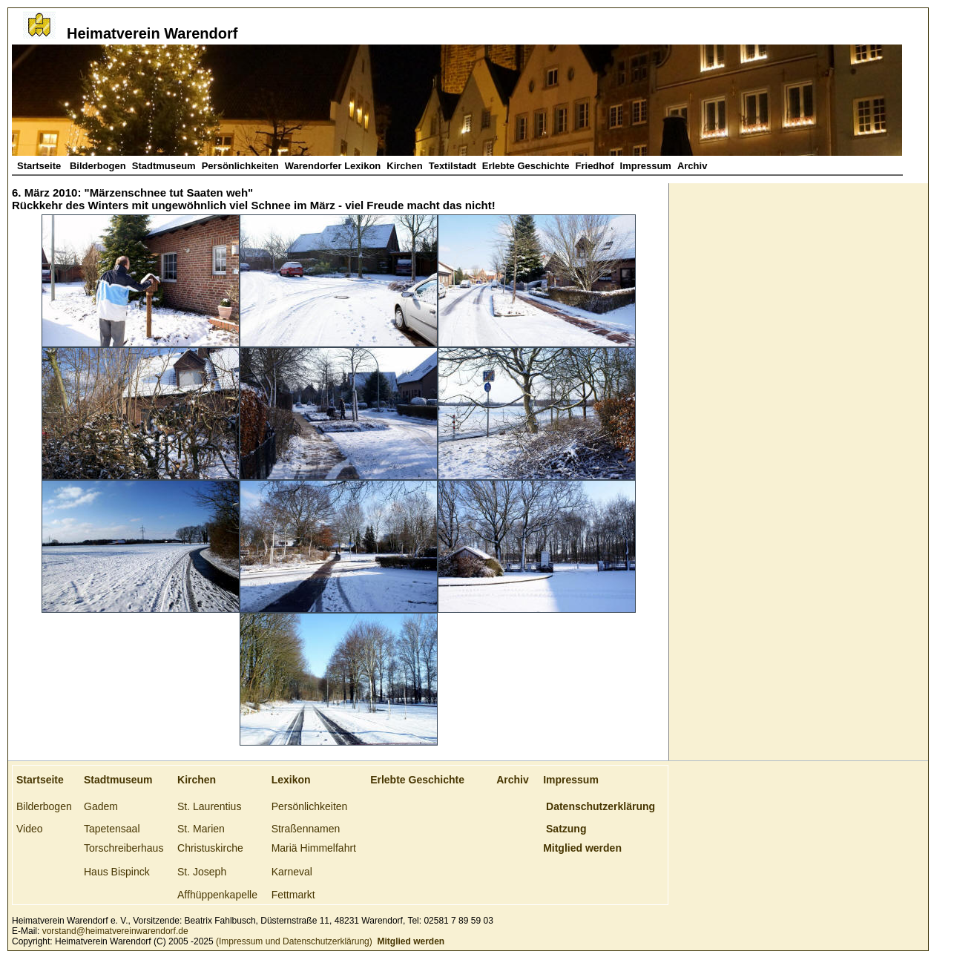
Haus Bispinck (117, 872)
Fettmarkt (293, 895)
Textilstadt (452, 165)
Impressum (645, 165)
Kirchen (404, 165)
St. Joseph (201, 872)
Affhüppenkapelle (217, 895)
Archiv (692, 165)
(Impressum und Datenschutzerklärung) (293, 941)
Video (29, 829)
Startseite (40, 165)
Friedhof (595, 165)
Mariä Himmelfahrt (314, 848)
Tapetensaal (112, 829)
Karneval (292, 872)
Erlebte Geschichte (526, 165)
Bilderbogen (98, 165)
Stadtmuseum (164, 165)
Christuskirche (210, 848)
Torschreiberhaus (123, 848)
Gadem (101, 806)
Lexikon (291, 780)
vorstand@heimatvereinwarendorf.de (115, 931)
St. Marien (201, 829)
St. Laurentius (209, 806)
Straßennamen (306, 829)
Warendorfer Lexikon (333, 165)
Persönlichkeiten (240, 165)
